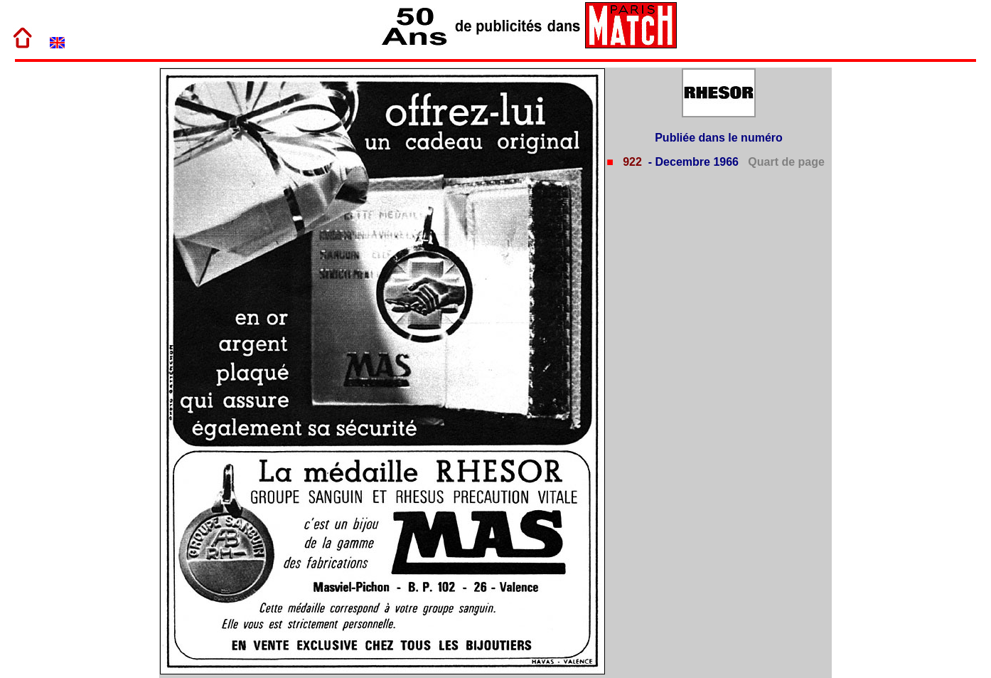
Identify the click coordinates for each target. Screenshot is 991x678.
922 (631, 162)
